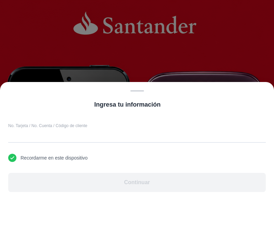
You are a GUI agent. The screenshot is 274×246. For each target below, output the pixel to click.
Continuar (137, 182)
